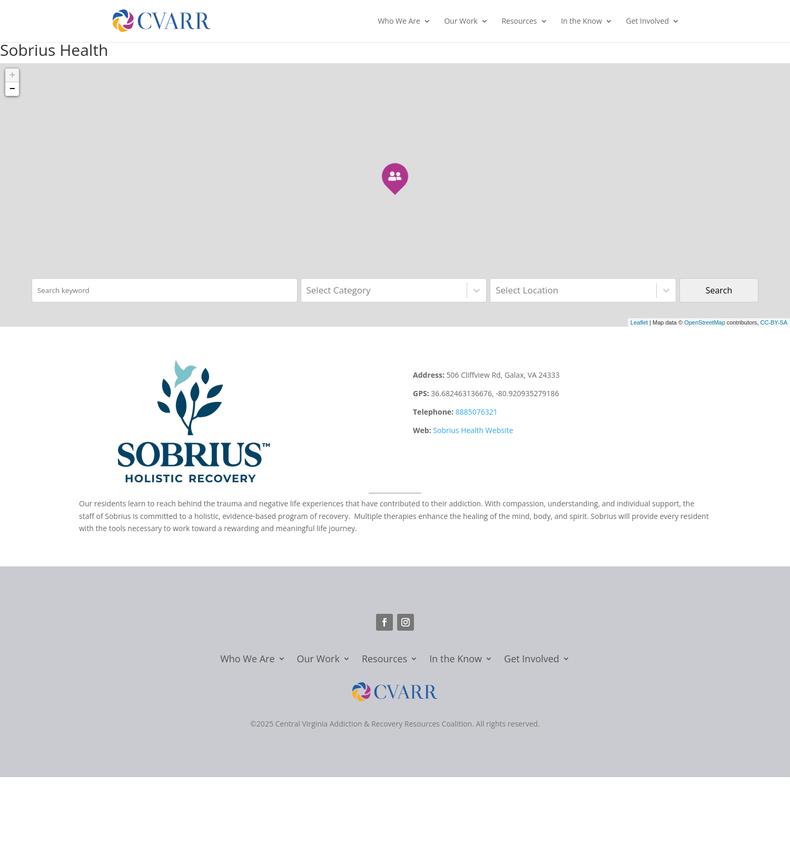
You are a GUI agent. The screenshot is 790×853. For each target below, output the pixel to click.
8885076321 (477, 412)
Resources (519, 21)
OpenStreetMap (704, 322)
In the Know (581, 21)
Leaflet (639, 322)
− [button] (12, 89)
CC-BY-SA (773, 322)
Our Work (460, 21)
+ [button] (12, 75)
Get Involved (647, 21)
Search (719, 290)
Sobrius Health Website (473, 430)
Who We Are (399, 21)
